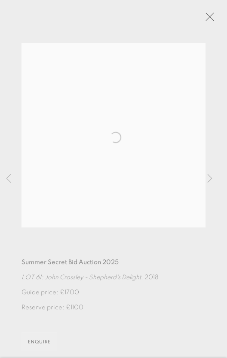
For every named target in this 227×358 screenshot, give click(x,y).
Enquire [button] (39, 344)
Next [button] (209, 179)
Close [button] (209, 19)
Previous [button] (8, 179)
